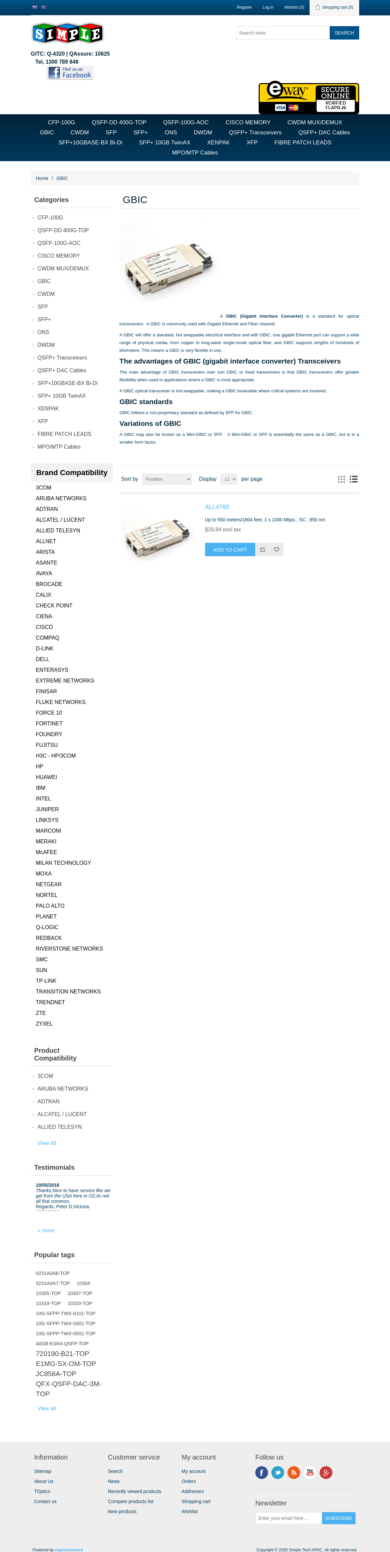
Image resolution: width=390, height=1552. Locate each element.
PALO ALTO (50, 906)
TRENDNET (50, 1002)
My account (194, 1471)
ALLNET (46, 541)
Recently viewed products (134, 1491)
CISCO (44, 627)
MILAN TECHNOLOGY (63, 863)
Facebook (261, 1472)
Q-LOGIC (47, 927)
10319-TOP (48, 1303)
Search (115, 1471)
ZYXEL (44, 1024)
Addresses (193, 1491)
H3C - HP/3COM (56, 756)
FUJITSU (47, 745)
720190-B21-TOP (62, 1353)
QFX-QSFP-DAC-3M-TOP (69, 1389)
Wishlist (190, 1511)
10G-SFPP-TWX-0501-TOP (65, 1333)
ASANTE (46, 563)
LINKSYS (47, 820)
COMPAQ (47, 638)
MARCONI (48, 831)
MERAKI (46, 841)
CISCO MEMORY (248, 122)
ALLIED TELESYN (58, 530)
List (353, 479)
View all (47, 1143)
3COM (43, 488)
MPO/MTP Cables (195, 152)
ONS (171, 132)
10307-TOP (79, 1293)
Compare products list (130, 1501)
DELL (42, 659)
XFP (252, 142)
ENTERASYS (52, 670)
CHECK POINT (54, 605)
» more (46, 1230)
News (114, 1481)
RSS (293, 1472)
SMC (42, 959)
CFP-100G (61, 122)
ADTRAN (47, 509)
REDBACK (49, 938)
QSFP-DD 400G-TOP (119, 122)
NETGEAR (49, 884)
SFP (111, 132)
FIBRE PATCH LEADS (302, 142)
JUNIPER (47, 809)
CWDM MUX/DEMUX (314, 122)
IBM (40, 788)
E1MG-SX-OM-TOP (66, 1363)
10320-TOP (79, 1303)
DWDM (203, 132)
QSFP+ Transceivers (255, 132)
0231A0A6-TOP (53, 1273)
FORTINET (49, 723)
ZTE (41, 1013)
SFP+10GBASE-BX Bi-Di (90, 142)
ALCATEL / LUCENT (60, 520)
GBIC (47, 132)
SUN (41, 970)
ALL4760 (217, 507)
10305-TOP (48, 1293)
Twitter (277, 1472)
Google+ (326, 1472)
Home (42, 178)
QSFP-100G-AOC (186, 122)
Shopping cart (196, 1501)
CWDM (80, 132)
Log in (268, 7)
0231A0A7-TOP (53, 1283)
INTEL (43, 798)
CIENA (44, 616)
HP (39, 766)
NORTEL (47, 895)
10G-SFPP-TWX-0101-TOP (65, 1313)
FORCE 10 (49, 713)
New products (122, 1511)
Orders (189, 1481)
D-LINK (44, 648)
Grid (341, 479)
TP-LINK (46, 981)
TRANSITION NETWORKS (68, 991)
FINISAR (46, 691)
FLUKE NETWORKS (60, 702)
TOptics (42, 1491)
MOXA (44, 874)
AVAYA (44, 573)
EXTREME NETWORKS (65, 681)
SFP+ (140, 132)
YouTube (310, 1472)
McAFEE (46, 852)
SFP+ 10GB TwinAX (164, 142)
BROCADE (49, 584)
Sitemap (42, 1471)
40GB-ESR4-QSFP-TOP (62, 1343)
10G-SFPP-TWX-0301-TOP (65, 1323)
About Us (44, 1481)
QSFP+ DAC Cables (324, 132)
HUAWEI (46, 777)
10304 (83, 1283)
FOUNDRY (49, 734)
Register (244, 7)
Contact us (45, 1501)
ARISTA (45, 552)
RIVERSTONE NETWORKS (69, 949)
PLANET (46, 916)
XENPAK (218, 142)
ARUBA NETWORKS (61, 498)
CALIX (43, 595)
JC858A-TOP (56, 1373)
